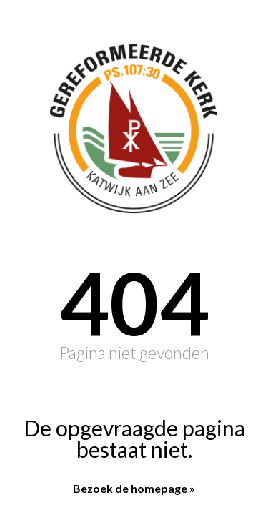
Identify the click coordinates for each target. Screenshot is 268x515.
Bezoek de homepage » (134, 488)
